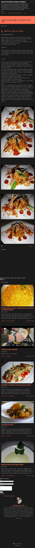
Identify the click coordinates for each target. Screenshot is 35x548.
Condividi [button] (31, 246)
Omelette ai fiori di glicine (9, 349)
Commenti (3, 279)
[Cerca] (30, 1)
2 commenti (8, 356)
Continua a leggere (30, 320)
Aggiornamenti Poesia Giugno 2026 (14, 13)
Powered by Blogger (17, 543)
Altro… (25, 13)
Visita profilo (18, 518)
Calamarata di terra (7, 425)
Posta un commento (10, 320)
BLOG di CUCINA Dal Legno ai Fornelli (13, 2)
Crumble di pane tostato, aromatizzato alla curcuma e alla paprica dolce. (17, 309)
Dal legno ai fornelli (18, 505)
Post (2, 278)
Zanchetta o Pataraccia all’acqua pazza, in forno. (16, 385)
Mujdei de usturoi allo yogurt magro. (12, 464)
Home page (3, 13)
